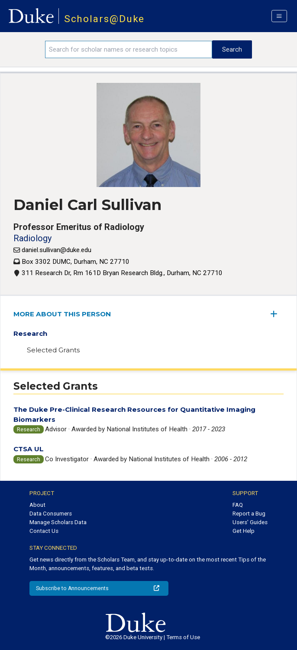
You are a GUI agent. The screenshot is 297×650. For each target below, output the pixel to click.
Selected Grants (53, 350)
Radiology (32, 238)
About (37, 505)
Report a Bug (248, 513)
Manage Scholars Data (58, 522)
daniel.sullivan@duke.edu (56, 250)
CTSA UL (28, 449)
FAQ (237, 505)
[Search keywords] (128, 49)
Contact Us (43, 531)
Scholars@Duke (104, 19)
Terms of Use (183, 637)
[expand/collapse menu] (277, 314)
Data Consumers (50, 513)
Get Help (243, 531)
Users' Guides (250, 522)
